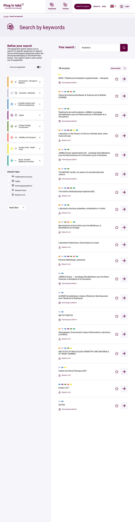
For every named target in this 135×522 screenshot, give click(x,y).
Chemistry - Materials (25, 93)
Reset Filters (14, 207)
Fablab (16, 181)
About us (96, 10)
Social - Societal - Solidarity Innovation (24, 161)
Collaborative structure (22, 176)
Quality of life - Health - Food (25, 148)
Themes (65, 10)
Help (104, 10)
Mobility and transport (25, 137)
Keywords (52, 10)
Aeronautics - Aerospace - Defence (26, 82)
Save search (118, 68)
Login (124, 10)
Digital (19, 115)
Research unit (18, 194)
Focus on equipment (17, 67)
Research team (19, 190)
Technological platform (22, 185)
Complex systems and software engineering (25, 104)
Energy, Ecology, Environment (23, 126)
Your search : (67, 47)
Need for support (82, 10)
